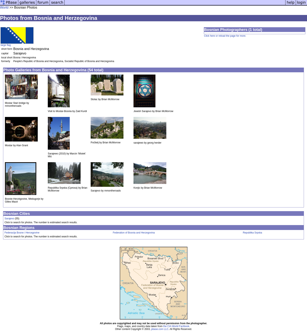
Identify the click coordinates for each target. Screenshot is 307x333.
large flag (6, 45)
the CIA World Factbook (176, 326)
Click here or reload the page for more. (225, 35)
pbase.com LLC (159, 329)
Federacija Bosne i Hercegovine (22, 232)
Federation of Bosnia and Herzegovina (134, 232)
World (4, 7)
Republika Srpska (252, 232)
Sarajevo (9, 218)
